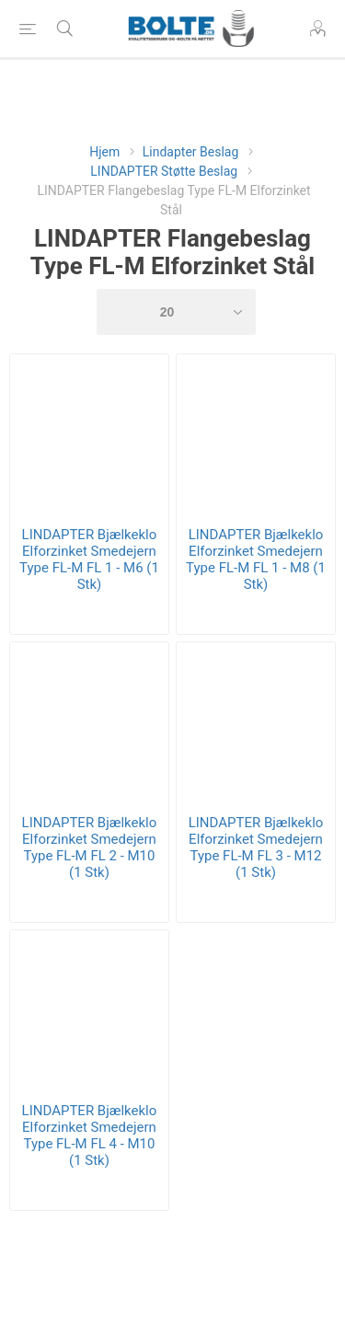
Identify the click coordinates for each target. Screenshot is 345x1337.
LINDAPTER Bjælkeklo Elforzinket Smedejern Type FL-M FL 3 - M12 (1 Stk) (256, 847)
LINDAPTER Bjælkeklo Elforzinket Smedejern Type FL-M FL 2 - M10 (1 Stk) (89, 847)
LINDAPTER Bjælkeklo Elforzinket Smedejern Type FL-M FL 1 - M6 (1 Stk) (89, 559)
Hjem (104, 151)
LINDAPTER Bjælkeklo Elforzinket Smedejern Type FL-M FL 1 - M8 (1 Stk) (256, 559)
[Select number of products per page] (177, 312)
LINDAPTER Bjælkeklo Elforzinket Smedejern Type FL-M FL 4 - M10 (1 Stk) (89, 1135)
